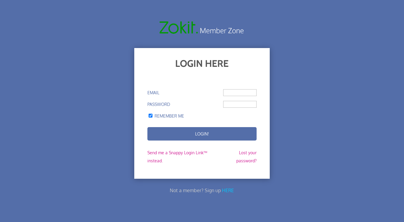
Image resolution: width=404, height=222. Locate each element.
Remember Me (169, 115)
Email (153, 92)
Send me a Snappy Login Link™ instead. (177, 156)
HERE (228, 190)
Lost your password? (246, 156)
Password (158, 104)
